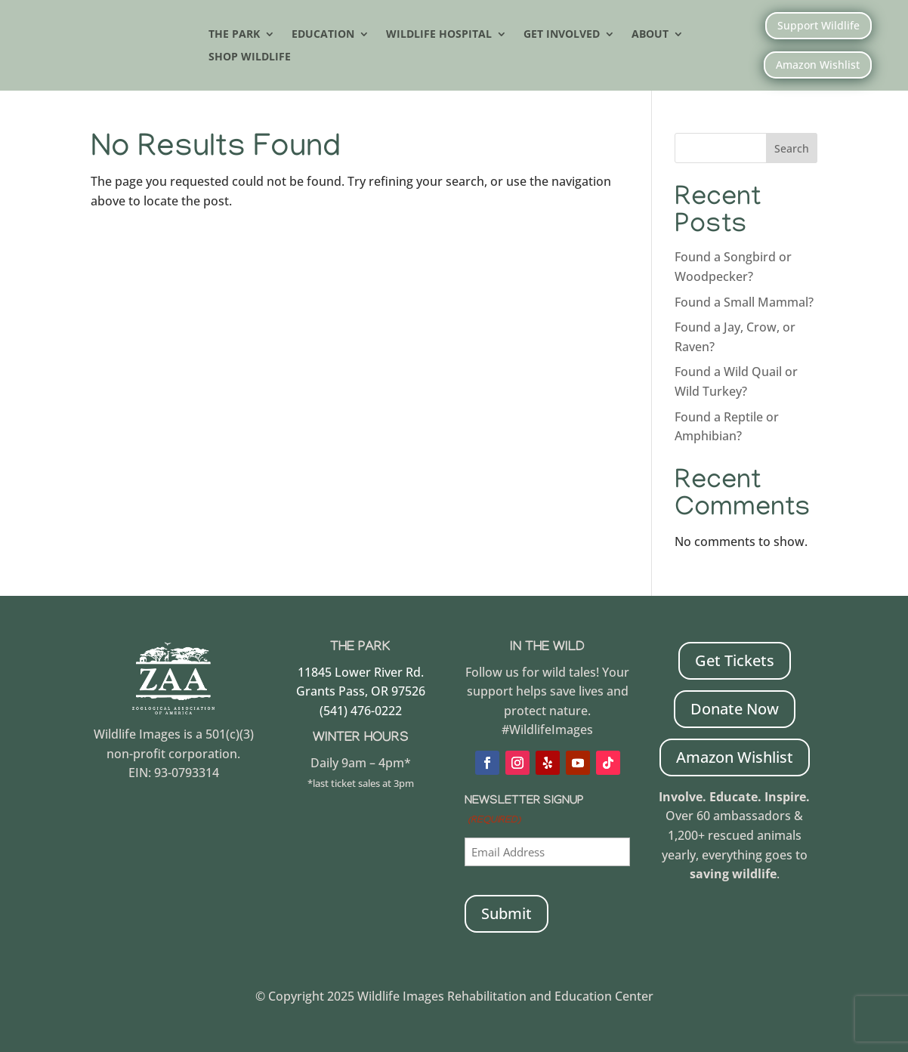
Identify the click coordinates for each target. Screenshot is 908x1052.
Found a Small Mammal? (746, 302)
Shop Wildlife (249, 57)
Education (323, 35)
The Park (234, 35)
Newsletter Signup (524, 812)
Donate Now (734, 709)
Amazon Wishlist (818, 64)
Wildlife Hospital (439, 35)
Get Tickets (734, 660)
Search (791, 148)
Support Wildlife (818, 25)
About (650, 35)
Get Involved (561, 35)
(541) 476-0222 (361, 710)
